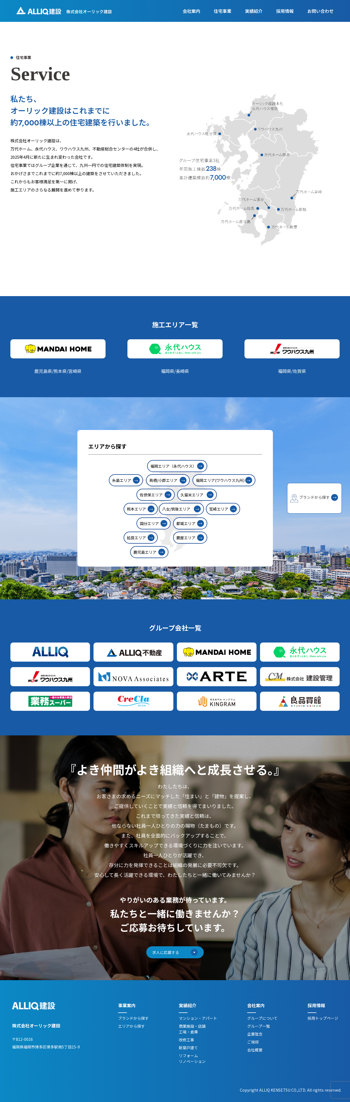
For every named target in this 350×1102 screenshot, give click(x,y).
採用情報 (285, 11)
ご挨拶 (253, 1042)
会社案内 (191, 11)
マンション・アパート (198, 1018)
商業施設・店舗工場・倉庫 (192, 1029)
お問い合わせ (320, 11)
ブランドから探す (133, 1018)
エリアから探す (131, 1026)
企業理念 (254, 1034)
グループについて (262, 1018)
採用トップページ (323, 1018)
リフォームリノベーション (192, 1058)
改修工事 (186, 1040)
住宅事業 (222, 11)
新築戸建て (188, 1048)
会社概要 (254, 1050)
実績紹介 (253, 11)
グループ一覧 (258, 1026)
